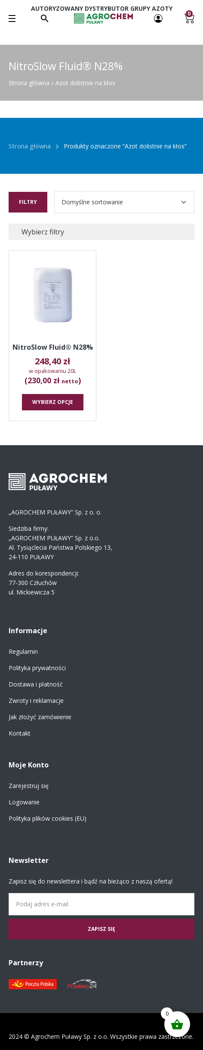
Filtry (28, 202)
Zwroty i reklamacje (36, 700)
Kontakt (20, 733)
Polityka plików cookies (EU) (47, 818)
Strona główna (29, 83)
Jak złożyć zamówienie (40, 717)
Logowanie (24, 802)
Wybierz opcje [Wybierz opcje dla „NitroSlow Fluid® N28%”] (52, 402)
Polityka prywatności (37, 668)
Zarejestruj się (29, 786)
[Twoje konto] (158, 18)
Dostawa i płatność (36, 684)
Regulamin (23, 651)
